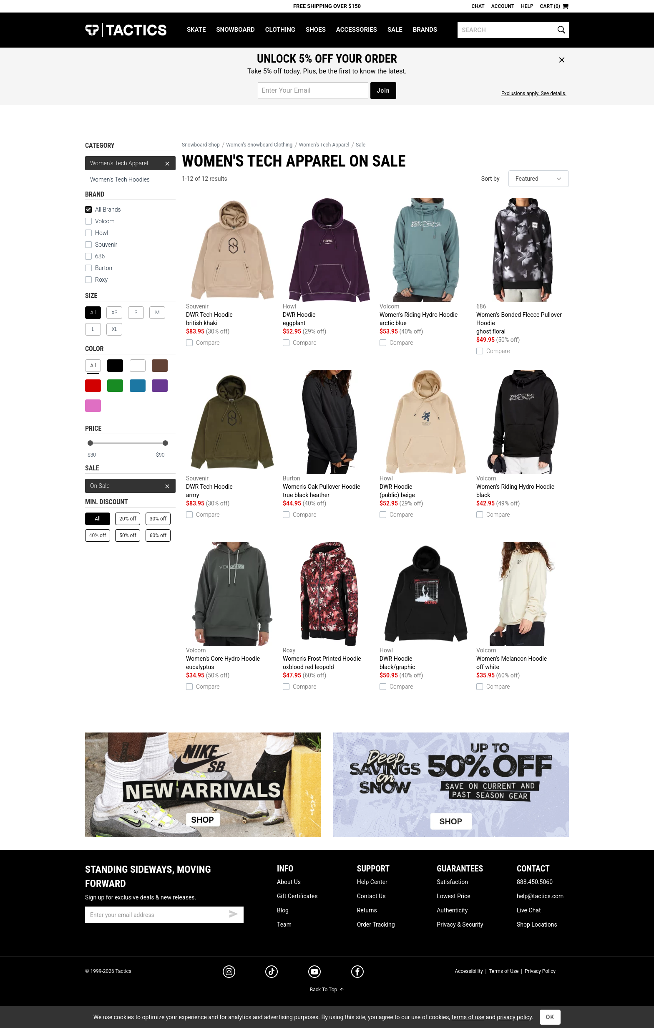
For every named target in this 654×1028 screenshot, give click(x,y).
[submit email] (234, 913)
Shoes (316, 29)
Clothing (280, 29)
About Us (289, 882)
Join (383, 90)
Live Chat (529, 910)
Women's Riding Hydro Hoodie (426, 262)
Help (527, 6)
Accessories (356, 29)
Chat (478, 6)
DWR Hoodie (329, 262)
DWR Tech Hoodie (232, 262)
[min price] (97, 455)
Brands (425, 29)
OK (550, 1017)
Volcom (105, 221)
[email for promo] (313, 90)
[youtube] (314, 973)
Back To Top (327, 990)
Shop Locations (537, 924)
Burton (103, 268)
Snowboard (235, 29)
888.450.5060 (535, 882)
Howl (101, 233)
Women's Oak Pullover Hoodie (329, 434)
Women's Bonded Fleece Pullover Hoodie (522, 267)
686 (100, 256)
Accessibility (469, 971)
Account (502, 6)
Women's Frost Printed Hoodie (329, 606)
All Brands (103, 209)
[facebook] (357, 973)
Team (284, 924)
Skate (196, 29)
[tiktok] (271, 973)
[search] (513, 30)
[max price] (165, 455)
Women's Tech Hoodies (120, 179)
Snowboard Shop (201, 145)
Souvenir (106, 244)
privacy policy (514, 1017)
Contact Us (371, 896)
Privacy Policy (540, 971)
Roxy (101, 279)
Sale (394, 29)
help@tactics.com (540, 896)
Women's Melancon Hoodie (522, 606)
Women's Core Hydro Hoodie (232, 606)
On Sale (130, 486)
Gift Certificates (297, 896)
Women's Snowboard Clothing (259, 145)
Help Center (372, 882)
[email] (164, 915)
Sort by (490, 178)
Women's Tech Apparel (130, 163)
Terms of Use (503, 971)
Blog (283, 910)
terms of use (468, 1017)
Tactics (125, 30)
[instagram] (229, 973)
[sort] (538, 178)
